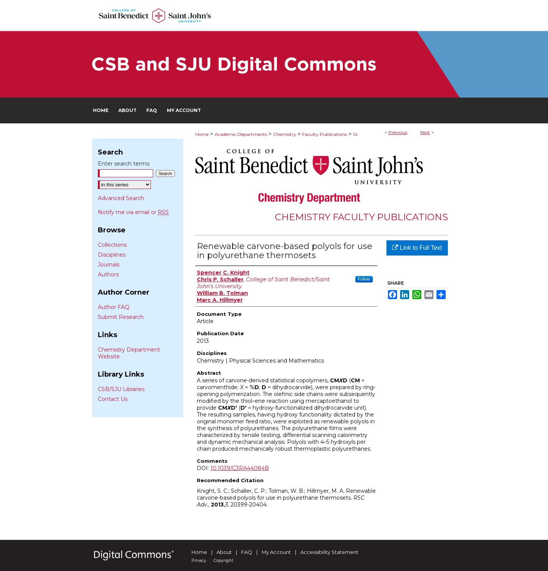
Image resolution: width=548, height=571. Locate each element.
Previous (397, 132)
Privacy (199, 560)
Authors (108, 274)
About (224, 552)
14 (355, 134)
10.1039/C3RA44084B (239, 468)
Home (202, 134)
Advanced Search (121, 198)
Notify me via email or (133, 212)
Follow (364, 279)
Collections (112, 244)
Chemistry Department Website (129, 353)
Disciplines (112, 254)
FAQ (246, 552)
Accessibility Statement (329, 552)
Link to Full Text (417, 247)
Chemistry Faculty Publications (361, 216)
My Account (276, 552)
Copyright (223, 560)
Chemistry (284, 134)
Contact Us (112, 399)
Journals (108, 264)
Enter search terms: (124, 163)
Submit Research (121, 317)
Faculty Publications (324, 134)
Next (425, 132)
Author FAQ (113, 307)
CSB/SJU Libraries (121, 389)
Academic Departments (241, 134)
